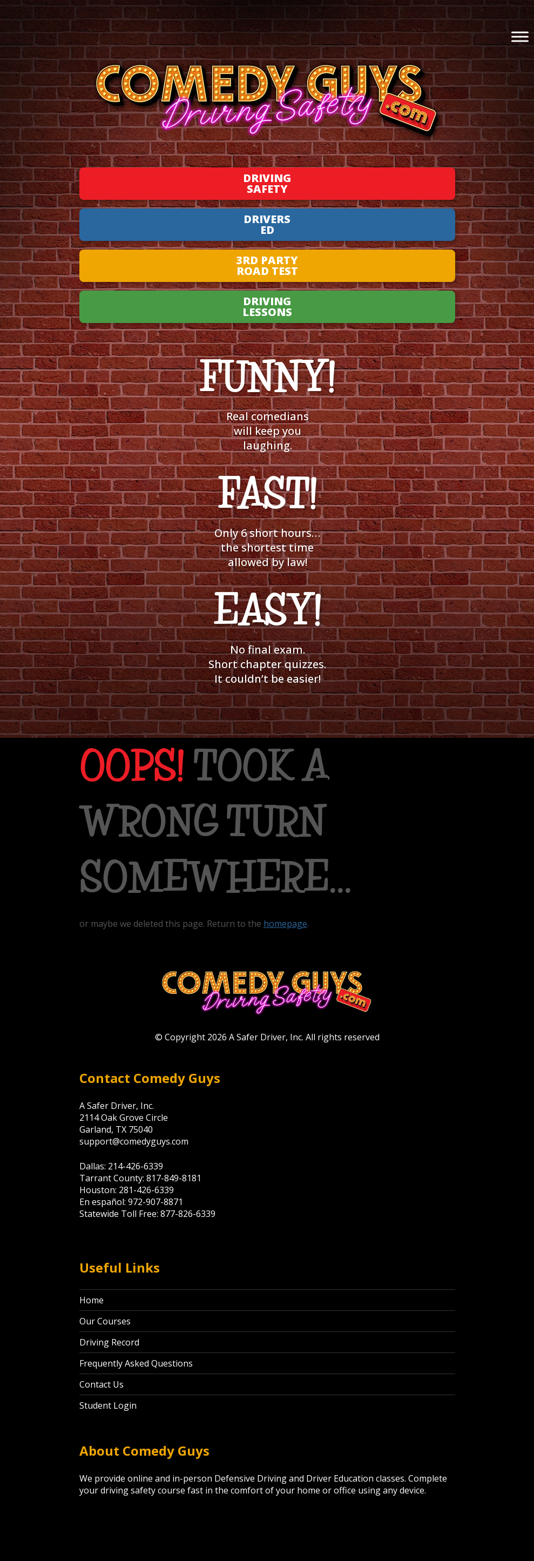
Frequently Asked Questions (136, 1363)
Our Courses (105, 1321)
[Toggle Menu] (520, 36)
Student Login (108, 1405)
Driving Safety (267, 183)
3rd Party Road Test (267, 265)
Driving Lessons (267, 306)
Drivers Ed (267, 224)
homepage (285, 924)
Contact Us (101, 1384)
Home (91, 1300)
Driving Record (109, 1342)
